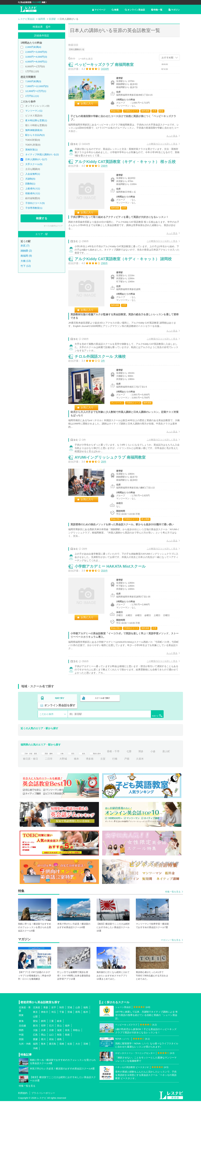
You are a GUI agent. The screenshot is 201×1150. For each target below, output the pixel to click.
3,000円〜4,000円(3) (36, 56)
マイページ (98, 9)
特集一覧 (156, 9)
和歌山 (76, 1079)
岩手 (53, 1056)
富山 (59, 1074)
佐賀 (69, 1092)
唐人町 (26, 807)
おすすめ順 (167, 57)
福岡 (35, 1092)
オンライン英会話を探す (143, 754)
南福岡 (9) (26, 255)
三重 (51, 1070)
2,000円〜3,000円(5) (36, 52)
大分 (77, 1092)
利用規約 (22, 1142)
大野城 (77, 807)
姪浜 (95, 800)
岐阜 (59, 1070)
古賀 (117, 807)
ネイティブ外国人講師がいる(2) (42, 154)
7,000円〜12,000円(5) (36, 86)
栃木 (85, 1060)
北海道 (36, 1056)
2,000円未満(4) (33, 47)
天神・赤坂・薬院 (33, 800)
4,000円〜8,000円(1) (36, 61)
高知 (51, 1088)
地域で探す (60, 754)
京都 (51, 1079)
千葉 (61, 1060)
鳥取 (59, 1083)
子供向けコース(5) (35, 203)
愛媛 (35, 1088)
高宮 (84, 800)
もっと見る (168, 139)
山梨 (35, 1065)
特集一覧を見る (173, 940)
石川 (51, 1074)
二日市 (63, 807)
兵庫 (43, 1079)
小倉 (170, 800)
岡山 (43, 1083)
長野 (43, 1074)
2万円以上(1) (32, 96)
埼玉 (53, 1060)
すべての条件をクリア (53, 226)
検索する (41, 218)
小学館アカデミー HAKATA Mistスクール (113, 618)
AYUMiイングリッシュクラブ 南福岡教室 (113, 498)
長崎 (61, 1092)
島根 (67, 1083)
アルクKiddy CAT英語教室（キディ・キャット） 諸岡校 (126, 283)
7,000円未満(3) (33, 81)
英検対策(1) (31, 149)
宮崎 (85, 1092)
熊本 (43, 1092)
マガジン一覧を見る (171, 989)
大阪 (35, 1079)
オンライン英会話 (135, 9)
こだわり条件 (46, 763)
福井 (67, 1074)
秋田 (61, 1056)
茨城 (69, 1060)
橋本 (90, 807)
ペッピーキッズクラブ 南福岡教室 (107, 68)
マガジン (174, 9)
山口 (51, 1083)
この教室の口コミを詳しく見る (158, 147)
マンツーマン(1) (33, 110)
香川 (43, 1088)
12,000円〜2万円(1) (35, 91)
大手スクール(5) (33, 164)
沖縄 (35, 1097)
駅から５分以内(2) (35, 135)
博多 (158, 800)
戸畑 (141, 807)
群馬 (77, 1060)
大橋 (71, 800)
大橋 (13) (26, 261)
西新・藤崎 (56, 800)
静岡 (43, 1070)
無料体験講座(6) (33, 130)
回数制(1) (30, 183)
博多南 (104, 807)
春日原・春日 (44, 807)
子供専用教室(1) (33, 208)
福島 (85, 1056)
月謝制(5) (30, 178)
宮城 (69, 1056)
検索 (115, 9)
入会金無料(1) (32, 174)
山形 (77, 1056)
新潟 (35, 1074)
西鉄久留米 (111, 800)
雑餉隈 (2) (26, 250)
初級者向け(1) (32, 193)
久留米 (154, 807)
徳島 (59, 1088)
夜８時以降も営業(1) (36, 120)
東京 (35, 1060)
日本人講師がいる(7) (36, 159)
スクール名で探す (101, 754)
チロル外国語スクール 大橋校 (103, 389)
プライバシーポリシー (43, 1142)
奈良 (67, 1079)
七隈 (146, 800)
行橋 (129, 807)
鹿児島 (52, 1092)
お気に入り (90, 106)
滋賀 (59, 1079)
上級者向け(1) (32, 188)
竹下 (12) (26, 266)
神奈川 (44, 1060)
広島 (35, 1083)
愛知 (35, 1070)
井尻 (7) (25, 245)
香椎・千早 (131, 800)
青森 (45, 1056)
